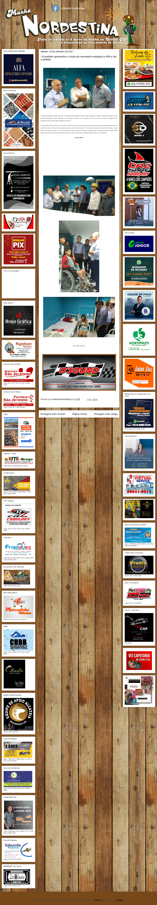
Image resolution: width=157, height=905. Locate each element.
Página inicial (79, 413)
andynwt (98, 900)
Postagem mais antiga (106, 413)
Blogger (119, 900)
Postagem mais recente (53, 413)
